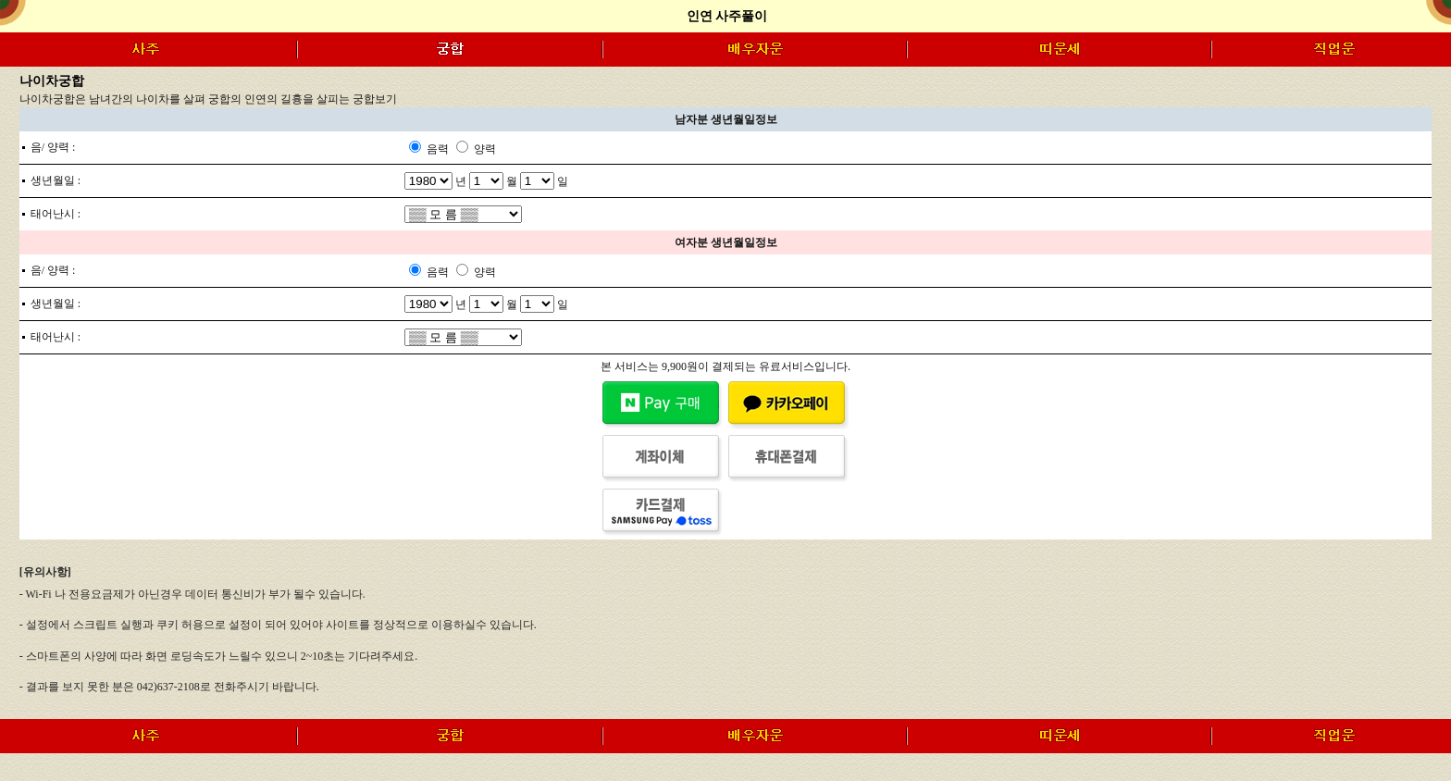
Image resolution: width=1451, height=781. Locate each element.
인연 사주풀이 (727, 16)
